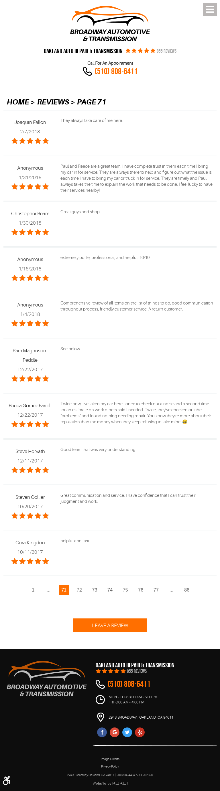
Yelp (140, 732)
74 (110, 589)
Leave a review (110, 625)
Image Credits (110, 759)
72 (79, 589)
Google (114, 732)
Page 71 (91, 102)
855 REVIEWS (166, 51)
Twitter (127, 732)
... (49, 589)
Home (18, 102)
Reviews (53, 102)
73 (94, 589)
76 (140, 589)
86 (186, 589)
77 (156, 589)
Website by (110, 783)
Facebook (102, 732)
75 (125, 589)
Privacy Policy (110, 766)
